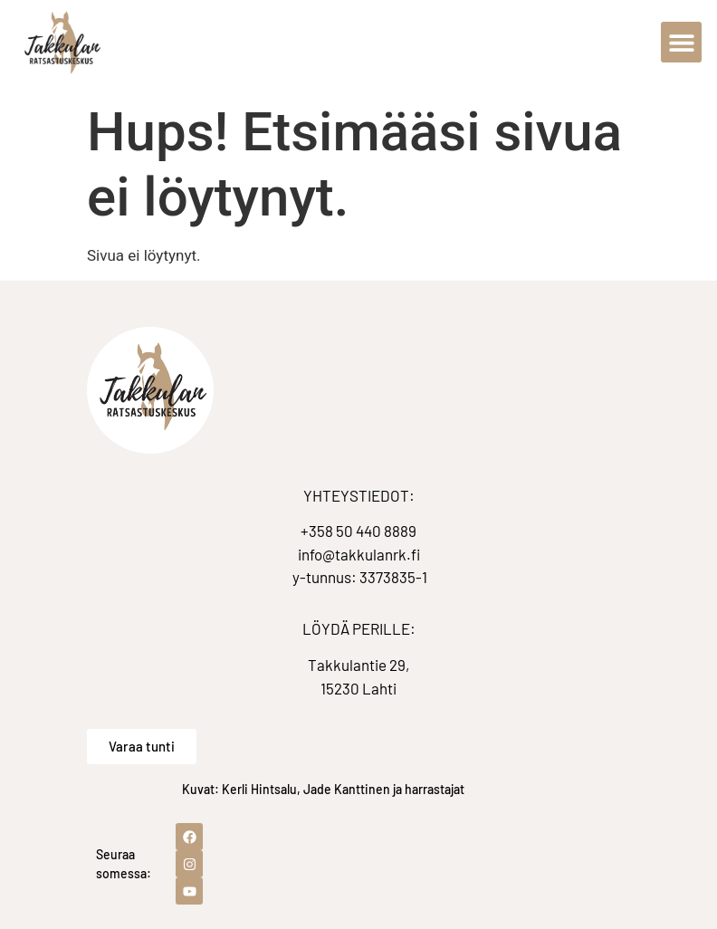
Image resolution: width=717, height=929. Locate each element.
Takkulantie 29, (358, 665)
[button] (681, 42)
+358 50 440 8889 (358, 531)
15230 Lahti (358, 688)
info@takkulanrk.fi (359, 554)
